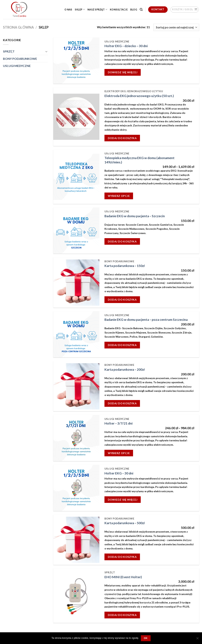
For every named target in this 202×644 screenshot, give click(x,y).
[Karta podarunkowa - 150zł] (76, 282)
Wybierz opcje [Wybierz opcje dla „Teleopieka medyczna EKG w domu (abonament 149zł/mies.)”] (119, 195)
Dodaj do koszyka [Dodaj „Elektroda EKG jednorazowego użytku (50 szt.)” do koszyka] (122, 138)
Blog (133, 9)
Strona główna (18, 27)
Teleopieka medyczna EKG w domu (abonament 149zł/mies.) (139, 160)
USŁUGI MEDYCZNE (17, 65)
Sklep (80, 9)
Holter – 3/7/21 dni (118, 423)
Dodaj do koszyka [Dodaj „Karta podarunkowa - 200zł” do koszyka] (122, 403)
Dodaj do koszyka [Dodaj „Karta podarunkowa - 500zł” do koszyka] (122, 556)
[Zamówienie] (176, 27)
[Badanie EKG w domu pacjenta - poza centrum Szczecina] (76, 334)
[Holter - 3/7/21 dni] (76, 438)
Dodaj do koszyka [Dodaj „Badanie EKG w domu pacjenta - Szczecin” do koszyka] (122, 241)
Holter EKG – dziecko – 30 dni (126, 46)
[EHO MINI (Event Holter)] (76, 596)
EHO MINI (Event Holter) (123, 577)
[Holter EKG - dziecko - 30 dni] (76, 61)
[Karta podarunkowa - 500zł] (76, 540)
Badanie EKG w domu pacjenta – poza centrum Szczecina (146, 320)
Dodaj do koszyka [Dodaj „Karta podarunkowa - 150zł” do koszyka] (122, 299)
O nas (68, 9)
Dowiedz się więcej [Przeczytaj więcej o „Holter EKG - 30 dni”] (122, 499)
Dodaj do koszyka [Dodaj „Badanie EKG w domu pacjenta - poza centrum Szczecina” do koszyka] (122, 345)
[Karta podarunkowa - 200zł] (76, 386)
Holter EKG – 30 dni (118, 473)
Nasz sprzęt (97, 9)
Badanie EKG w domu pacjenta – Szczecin (134, 216)
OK (146, 638)
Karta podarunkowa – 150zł (124, 266)
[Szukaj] (141, 9)
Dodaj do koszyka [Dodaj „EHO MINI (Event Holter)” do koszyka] (122, 615)
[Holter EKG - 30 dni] (76, 488)
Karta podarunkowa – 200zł (124, 369)
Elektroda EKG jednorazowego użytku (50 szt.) (139, 96)
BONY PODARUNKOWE (20, 58)
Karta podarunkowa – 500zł (124, 523)
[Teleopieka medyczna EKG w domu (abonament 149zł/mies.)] (76, 177)
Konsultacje (119, 9)
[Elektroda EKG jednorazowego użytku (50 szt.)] (76, 117)
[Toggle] (46, 51)
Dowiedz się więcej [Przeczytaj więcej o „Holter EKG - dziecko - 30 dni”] (122, 72)
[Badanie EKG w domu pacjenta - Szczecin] (76, 231)
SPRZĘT (9, 51)
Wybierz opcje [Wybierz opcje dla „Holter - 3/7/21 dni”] (119, 453)
